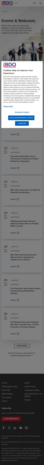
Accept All (22, 123)
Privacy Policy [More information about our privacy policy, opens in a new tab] (8, 106)
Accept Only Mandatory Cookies (21, 117)
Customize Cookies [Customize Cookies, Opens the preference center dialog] (22, 112)
